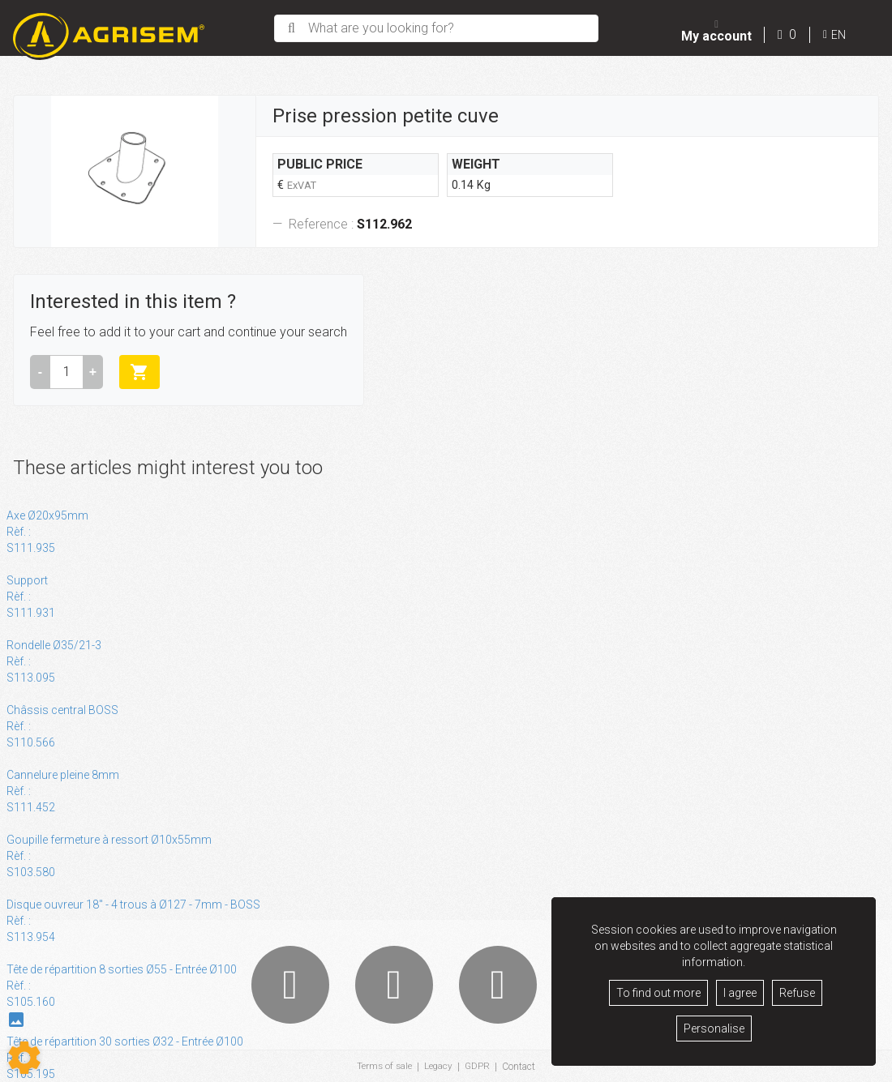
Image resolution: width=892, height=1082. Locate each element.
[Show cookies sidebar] (24, 1057)
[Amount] (66, 372)
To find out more (658, 992)
